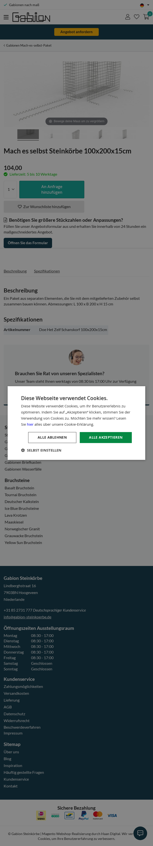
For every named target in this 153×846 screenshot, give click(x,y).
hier (30, 424)
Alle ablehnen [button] (52, 437)
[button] (41, 450)
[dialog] (76, 423)
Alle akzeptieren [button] (105, 437)
